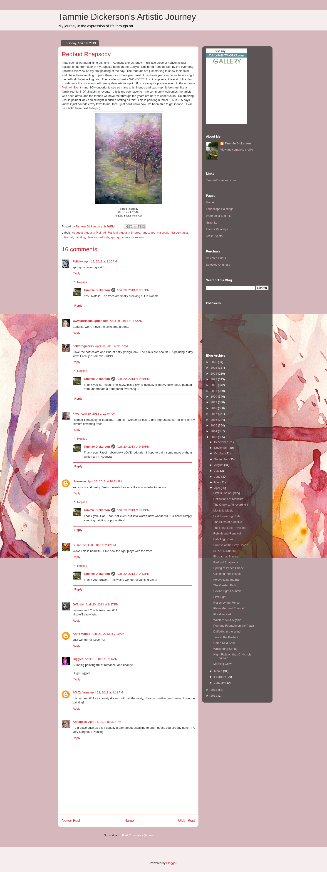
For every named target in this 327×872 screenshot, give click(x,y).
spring (115, 237)
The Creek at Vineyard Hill (230, 504)
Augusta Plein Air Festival (101, 232)
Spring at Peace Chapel (228, 568)
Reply (76, 273)
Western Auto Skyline (227, 620)
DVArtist (78, 604)
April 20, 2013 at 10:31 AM (104, 481)
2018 (214, 408)
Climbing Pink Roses (226, 573)
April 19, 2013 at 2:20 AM (100, 261)
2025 (214, 367)
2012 (214, 689)
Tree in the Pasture (225, 637)
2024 (214, 373)
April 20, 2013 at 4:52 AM (126, 321)
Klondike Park (222, 614)
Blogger (171, 863)
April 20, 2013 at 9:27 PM (133, 290)
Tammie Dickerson (97, 290)
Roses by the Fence (226, 602)
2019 (214, 402)
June (217, 476)
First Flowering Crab (226, 516)
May (217, 482)
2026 (214, 362)
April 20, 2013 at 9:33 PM (133, 573)
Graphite (211, 222)
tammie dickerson (132, 237)
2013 (214, 437)
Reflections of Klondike (228, 499)
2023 (214, 379)
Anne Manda (81, 633)
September (221, 459)
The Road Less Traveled (229, 527)
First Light (219, 597)
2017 (214, 414)
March (218, 671)
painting (80, 237)
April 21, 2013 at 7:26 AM (101, 659)
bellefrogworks (83, 346)
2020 (214, 396)
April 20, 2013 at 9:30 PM (133, 446)
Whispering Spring (225, 648)
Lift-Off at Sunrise (224, 550)
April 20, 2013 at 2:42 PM (99, 545)
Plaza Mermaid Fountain (229, 608)
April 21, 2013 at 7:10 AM (108, 633)
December (221, 442)
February (220, 676)
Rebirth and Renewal (227, 533)
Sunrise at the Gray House (230, 545)
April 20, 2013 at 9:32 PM (133, 510)
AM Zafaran (81, 692)
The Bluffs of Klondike (227, 522)
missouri (162, 232)
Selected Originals (218, 264)
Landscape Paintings (219, 209)
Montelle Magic (223, 510)
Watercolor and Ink (218, 215)
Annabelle (80, 721)
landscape (148, 232)
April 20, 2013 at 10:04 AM (98, 413)
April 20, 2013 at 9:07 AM (111, 346)
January (219, 682)
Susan (77, 545)
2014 (214, 431)
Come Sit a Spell (224, 643)
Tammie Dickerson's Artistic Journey (127, 17)
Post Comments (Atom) (137, 835)
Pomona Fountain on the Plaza (233, 625)
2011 (214, 695)
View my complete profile (236, 149)
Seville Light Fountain (227, 591)
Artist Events (214, 236)
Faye (76, 413)
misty (65, 237)
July (217, 470)
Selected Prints (216, 258)
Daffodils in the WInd (226, 631)
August (219, 465)
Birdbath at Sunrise (225, 556)
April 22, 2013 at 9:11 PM (106, 692)
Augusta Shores (129, 232)
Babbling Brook (223, 539)
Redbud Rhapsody (225, 562)
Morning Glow (222, 663)
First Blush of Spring (226, 493)
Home (129, 820)
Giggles (78, 659)
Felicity (78, 261)
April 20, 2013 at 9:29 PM (133, 379)
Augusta (77, 232)
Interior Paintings (217, 229)
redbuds (104, 237)
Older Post (186, 820)
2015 (214, 425)
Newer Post (71, 820)
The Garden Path (224, 585)
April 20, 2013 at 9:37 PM (102, 604)
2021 (214, 391)
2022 (214, 385)
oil (71, 237)
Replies (82, 282)
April (217, 488)
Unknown (79, 481)
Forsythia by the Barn (227, 579)
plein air (92, 237)
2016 (214, 419)
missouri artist (179, 232)
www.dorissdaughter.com (91, 321)
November (221, 447)
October (219, 453)
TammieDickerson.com (221, 180)
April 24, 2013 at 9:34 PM (104, 721)
